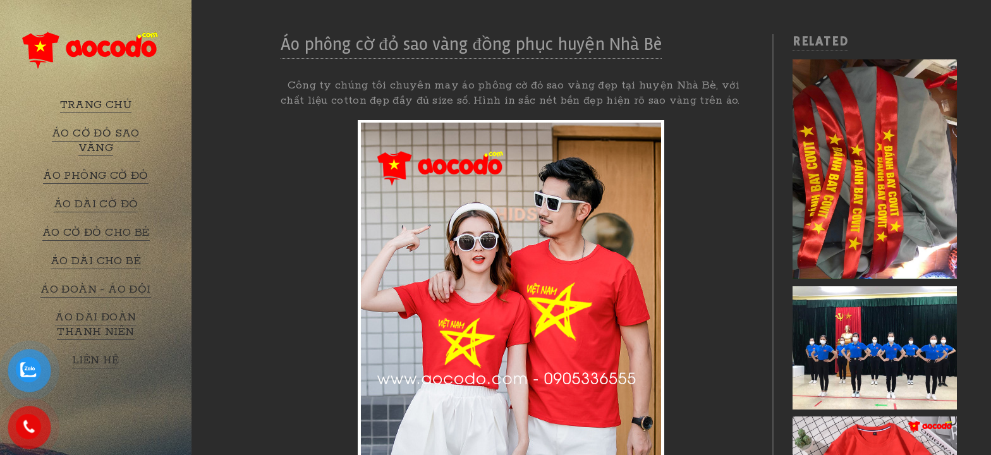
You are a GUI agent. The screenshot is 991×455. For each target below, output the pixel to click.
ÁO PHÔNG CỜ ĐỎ (96, 176)
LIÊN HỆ (95, 360)
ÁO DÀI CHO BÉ (96, 261)
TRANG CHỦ (96, 105)
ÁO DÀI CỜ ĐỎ (96, 204)
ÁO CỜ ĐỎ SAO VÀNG (96, 140)
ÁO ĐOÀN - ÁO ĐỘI (95, 289)
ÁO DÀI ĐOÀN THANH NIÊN (95, 324)
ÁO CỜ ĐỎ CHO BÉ (96, 233)
